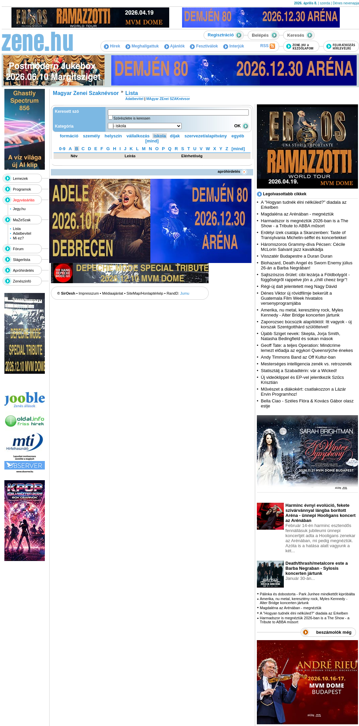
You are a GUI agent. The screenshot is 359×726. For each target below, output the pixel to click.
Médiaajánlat (112, 293)
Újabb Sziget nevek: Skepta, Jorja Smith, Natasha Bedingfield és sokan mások (300, 336)
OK (241, 125)
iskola (159, 135)
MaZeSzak (22, 220)
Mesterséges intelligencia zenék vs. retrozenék (306, 363)
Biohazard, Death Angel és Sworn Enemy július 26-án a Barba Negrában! (307, 265)
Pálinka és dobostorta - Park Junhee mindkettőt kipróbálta (307, 594)
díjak (175, 135)
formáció (69, 135)
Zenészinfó (22, 281)
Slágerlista (21, 260)
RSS (267, 46)
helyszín (113, 135)
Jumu (184, 293)
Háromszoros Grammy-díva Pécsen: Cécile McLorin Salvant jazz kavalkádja (303, 247)
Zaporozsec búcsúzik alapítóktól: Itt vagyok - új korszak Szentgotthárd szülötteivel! (306, 324)
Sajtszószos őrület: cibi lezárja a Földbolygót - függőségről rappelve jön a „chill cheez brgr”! (305, 277)
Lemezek (20, 178)
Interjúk (233, 46)
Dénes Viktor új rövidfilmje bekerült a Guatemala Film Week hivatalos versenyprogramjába (296, 298)
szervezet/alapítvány (205, 135)
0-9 (62, 148)
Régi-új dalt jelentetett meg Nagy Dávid (299, 286)
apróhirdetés (232, 171)
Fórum (18, 249)
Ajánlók (174, 46)
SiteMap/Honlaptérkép (144, 293)
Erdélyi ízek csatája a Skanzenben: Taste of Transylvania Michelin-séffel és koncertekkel (304, 235)
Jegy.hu (19, 209)
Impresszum (89, 293)
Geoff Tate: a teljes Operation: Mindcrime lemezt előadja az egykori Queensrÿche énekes (307, 348)
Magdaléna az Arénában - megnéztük (297, 214)
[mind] (152, 140)
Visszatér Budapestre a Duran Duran (296, 256)
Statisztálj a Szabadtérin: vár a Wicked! (299, 370)
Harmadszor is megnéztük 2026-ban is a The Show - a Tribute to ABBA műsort (304, 223)
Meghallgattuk (142, 46)
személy (91, 135)
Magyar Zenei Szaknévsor (86, 93)
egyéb (238, 135)
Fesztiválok (204, 46)
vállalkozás (138, 135)
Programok (22, 189)
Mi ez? (18, 238)
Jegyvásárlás (23, 200)
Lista (17, 229)
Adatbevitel (22, 233)
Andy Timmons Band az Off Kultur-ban (298, 357)
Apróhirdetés (23, 270)
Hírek (112, 46)
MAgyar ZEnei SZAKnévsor (168, 99)
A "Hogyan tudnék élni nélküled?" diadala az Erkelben (304, 613)
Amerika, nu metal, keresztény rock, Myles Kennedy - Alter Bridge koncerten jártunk (302, 312)
